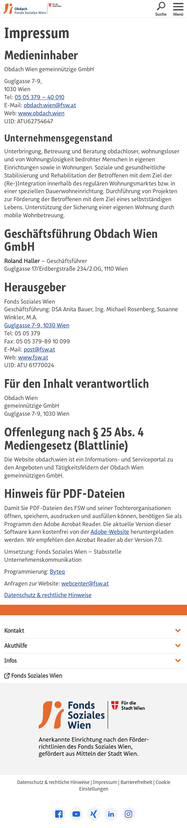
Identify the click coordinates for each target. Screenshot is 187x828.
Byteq (57, 571)
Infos (10, 660)
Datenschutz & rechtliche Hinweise (48, 594)
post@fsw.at (39, 349)
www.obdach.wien (41, 113)
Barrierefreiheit (136, 782)
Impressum (105, 782)
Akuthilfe (15, 645)
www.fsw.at (33, 357)
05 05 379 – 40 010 (39, 97)
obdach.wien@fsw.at (50, 105)
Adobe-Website (110, 531)
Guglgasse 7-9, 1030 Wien (36, 325)
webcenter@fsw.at (85, 583)
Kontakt (14, 630)
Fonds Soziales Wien (33, 676)
